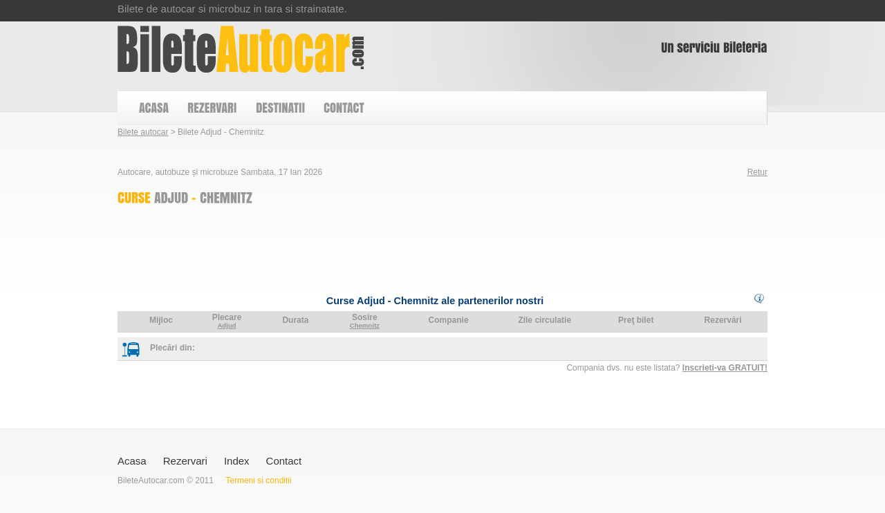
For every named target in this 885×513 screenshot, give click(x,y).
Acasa (132, 461)
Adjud (226, 325)
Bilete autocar (143, 132)
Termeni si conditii (258, 480)
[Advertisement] (369, 246)
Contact (284, 461)
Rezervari (185, 461)
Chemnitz (365, 325)
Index (237, 461)
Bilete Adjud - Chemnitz (241, 49)
